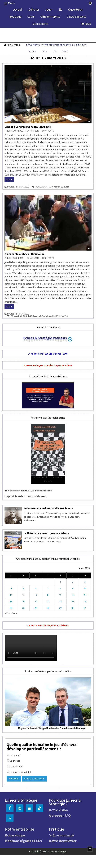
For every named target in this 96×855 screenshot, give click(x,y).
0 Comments (48, 131)
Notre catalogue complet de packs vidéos (48, 365)
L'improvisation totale (19, 772)
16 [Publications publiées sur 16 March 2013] (73, 594)
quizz (48, 316)
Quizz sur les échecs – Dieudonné (25, 254)
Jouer (49, 9)
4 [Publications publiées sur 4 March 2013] (11, 588)
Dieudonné (23, 316)
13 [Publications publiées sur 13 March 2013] (35, 594)
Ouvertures (75, 9)
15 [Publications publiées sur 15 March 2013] (60, 594)
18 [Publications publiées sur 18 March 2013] (11, 601)
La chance (13, 760)
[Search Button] (90, 3)
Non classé (23, 187)
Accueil (18, 9)
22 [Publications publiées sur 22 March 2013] (60, 601)
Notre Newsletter (63, 841)
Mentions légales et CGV (23, 841)
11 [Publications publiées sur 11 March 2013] (11, 594)
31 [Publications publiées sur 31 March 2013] (85, 607)
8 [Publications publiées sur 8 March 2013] (60, 588)
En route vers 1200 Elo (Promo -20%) (48, 353)
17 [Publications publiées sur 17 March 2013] (85, 594)
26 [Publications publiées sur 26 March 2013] (23, 607)
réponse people (60, 316)
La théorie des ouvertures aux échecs (46, 533)
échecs (33, 316)
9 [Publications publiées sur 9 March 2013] (72, 588)
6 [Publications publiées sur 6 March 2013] (35, 588)
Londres (65, 187)
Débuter (33, 9)
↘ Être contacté (76, 17)
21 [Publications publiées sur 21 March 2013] (48, 601)
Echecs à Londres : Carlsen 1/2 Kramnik (28, 126)
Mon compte (40, 24)
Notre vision (58, 810)
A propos (55, 815)
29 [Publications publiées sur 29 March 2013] (60, 607)
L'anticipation (15, 766)
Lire (10, 180)
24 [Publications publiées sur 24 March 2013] (85, 601)
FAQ (68, 815)
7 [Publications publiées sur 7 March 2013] (48, 588)
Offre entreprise (50, 17)
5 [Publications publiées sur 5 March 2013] (23, 588)
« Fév (7, 613)
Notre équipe (15, 835)
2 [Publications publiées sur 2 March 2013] (72, 581)
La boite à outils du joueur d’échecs (48, 625)
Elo (60, 9)
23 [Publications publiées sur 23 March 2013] (73, 601)
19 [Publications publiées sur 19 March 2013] (23, 601)
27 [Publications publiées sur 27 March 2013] (35, 607)
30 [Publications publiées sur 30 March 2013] (73, 607)
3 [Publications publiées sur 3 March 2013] (85, 581)
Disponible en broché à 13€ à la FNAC (26, 496)
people (41, 316)
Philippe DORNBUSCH (14, 131)
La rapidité (14, 755)
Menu (11, 3)
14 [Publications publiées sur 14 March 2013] (48, 594)
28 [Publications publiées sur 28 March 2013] (48, 607)
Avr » (14, 613)
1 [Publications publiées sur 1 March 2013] (60, 581)
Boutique (15, 17)
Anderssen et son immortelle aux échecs (48, 508)
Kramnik (56, 187)
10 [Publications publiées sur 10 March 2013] (85, 588)
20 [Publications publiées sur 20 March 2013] (35, 601)
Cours (30, 17)
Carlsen (47, 187)
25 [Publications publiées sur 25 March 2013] (11, 607)
